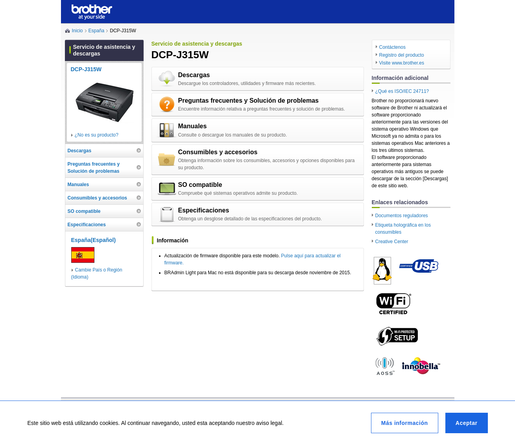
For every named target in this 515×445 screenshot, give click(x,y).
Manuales (192, 126)
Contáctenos (392, 47)
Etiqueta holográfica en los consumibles (403, 228)
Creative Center (391, 241)
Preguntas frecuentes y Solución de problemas (248, 100)
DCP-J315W (86, 69)
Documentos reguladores (401, 215)
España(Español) (93, 240)
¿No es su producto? (96, 135)
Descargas (194, 75)
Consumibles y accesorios (218, 152)
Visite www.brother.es (402, 63)
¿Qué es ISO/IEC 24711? (402, 91)
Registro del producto (401, 55)
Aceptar (467, 423)
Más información (404, 423)
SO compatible (200, 184)
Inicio (77, 30)
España (97, 30)
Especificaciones (203, 210)
